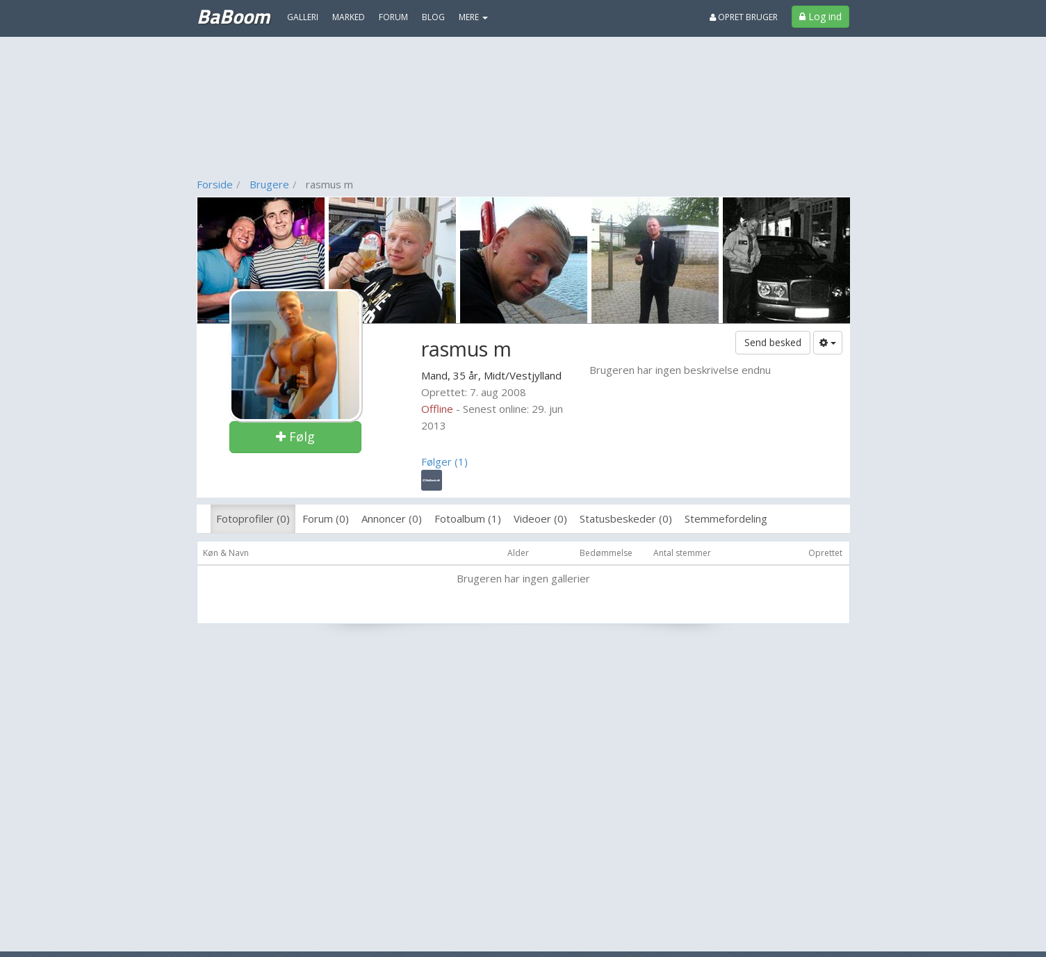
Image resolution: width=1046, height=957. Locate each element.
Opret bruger (744, 17)
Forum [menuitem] (393, 17)
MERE (473, 17)
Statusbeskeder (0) (626, 518)
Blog (433, 17)
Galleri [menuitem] (302, 17)
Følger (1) (444, 461)
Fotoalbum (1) (467, 518)
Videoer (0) (540, 518)
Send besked (772, 342)
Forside (215, 184)
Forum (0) (325, 518)
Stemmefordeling (726, 518)
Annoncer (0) (391, 518)
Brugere (269, 184)
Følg (295, 436)
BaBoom (233, 16)
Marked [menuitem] (348, 17)
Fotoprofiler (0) (253, 518)
